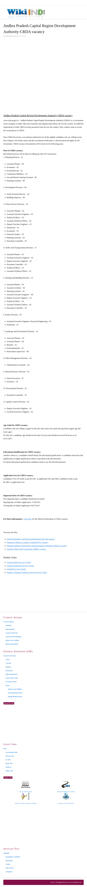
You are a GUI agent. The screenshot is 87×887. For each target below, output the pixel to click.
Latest (8, 659)
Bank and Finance (12, 674)
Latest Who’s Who (12, 678)
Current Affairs (8, 622)
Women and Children (15, 689)
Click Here (27, 519)
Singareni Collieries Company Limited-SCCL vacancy (27, 542)
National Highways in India (65, 786)
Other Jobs (9, 771)
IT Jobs (8, 760)
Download (9, 670)
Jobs (4, 748)
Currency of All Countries (66, 798)
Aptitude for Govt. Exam (16, 569)
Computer (9, 872)
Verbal (8, 864)
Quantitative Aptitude (13, 857)
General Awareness (9, 656)
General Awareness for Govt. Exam (20, 566)
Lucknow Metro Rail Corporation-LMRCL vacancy (26, 549)
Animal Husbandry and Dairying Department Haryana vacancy (31, 539)
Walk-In (8, 767)
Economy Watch (11, 682)
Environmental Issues (15, 693)
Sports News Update (12, 640)
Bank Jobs (9, 763)
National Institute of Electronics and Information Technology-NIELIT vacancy (37, 546)
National (8, 625)
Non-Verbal (9, 868)
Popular (8, 667)
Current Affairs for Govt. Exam (19, 562)
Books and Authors (12, 644)
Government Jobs (11, 752)
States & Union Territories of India (26, 798)
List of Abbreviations (25, 786)
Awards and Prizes (12, 633)
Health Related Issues (15, 696)
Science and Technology (13, 636)
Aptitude (6, 853)
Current (8, 663)
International (10, 629)
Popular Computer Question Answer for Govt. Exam (27, 572)
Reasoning (9, 860)
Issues (8, 685)
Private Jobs (10, 756)
